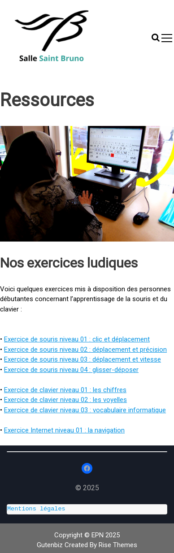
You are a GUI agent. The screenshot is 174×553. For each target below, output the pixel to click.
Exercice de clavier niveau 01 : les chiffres (65, 390)
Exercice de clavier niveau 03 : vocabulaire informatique (85, 410)
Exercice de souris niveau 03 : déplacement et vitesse (82, 359)
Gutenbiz (51, 545)
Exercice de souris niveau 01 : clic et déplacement (77, 339)
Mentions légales (36, 508)
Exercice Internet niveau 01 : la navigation (64, 430)
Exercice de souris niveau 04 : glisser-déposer (71, 370)
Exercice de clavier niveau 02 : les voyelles (65, 400)
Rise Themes (118, 545)
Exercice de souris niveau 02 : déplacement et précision (85, 350)
